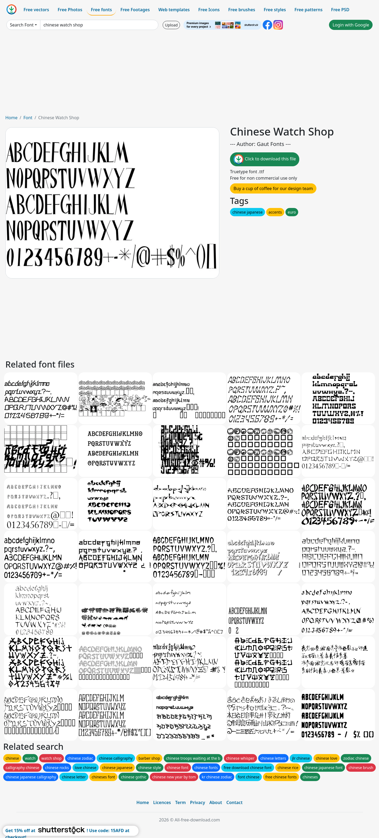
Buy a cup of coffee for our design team (273, 188)
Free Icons (209, 10)
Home (11, 118)
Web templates (174, 10)
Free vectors (36, 10)
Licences (162, 802)
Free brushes (241, 10)
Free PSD (340, 10)
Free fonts (101, 10)
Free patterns (308, 10)
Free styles (275, 10)
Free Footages (135, 10)
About (215, 802)
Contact (234, 802)
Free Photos (70, 10)
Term (180, 802)
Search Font (21, 25)
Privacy (197, 802)
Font (27, 118)
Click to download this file (264, 159)
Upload (171, 25)
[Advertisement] (189, 74)
